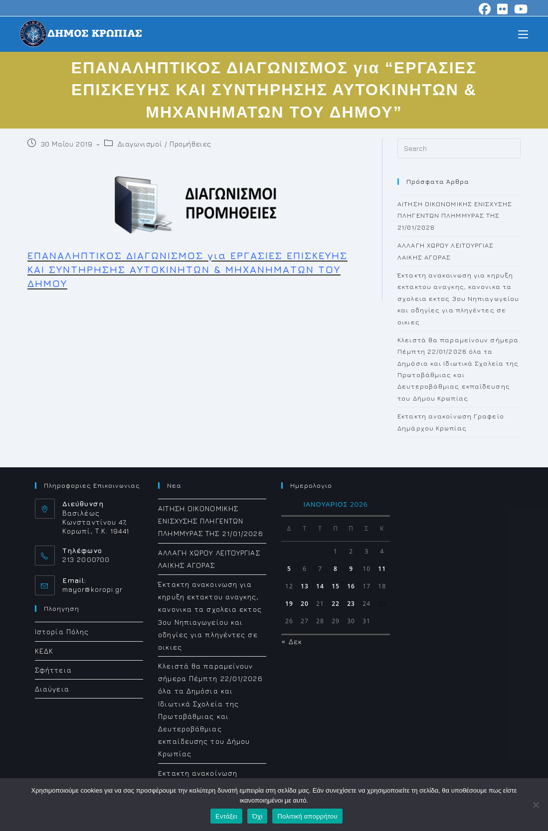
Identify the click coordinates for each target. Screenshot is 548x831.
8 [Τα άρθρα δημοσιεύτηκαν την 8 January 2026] (336, 568)
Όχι (257, 816)
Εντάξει (226, 816)
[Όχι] (536, 805)
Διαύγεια (52, 689)
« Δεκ (291, 641)
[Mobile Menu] (523, 33)
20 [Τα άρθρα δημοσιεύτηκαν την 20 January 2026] (305, 603)
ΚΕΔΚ (44, 651)
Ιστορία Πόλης (62, 631)
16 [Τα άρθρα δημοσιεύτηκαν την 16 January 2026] (351, 586)
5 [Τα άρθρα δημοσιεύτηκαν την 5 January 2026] (289, 568)
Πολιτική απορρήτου (307, 816)
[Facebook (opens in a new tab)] (485, 9)
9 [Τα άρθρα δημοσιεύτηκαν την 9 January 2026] (351, 568)
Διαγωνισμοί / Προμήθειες (164, 143)
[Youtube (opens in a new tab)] (519, 9)
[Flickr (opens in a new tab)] (502, 9)
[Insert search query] (459, 148)
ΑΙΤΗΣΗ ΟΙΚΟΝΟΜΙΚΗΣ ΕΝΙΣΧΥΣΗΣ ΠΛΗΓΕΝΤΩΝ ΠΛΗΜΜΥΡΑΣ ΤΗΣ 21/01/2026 (454, 215)
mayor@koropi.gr (92, 589)
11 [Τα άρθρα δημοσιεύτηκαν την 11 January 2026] (382, 568)
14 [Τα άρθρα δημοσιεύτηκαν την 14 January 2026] (320, 586)
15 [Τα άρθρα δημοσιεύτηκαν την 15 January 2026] (336, 586)
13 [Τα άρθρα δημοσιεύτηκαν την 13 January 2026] (305, 586)
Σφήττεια (53, 670)
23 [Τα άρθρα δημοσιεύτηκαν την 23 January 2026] (351, 603)
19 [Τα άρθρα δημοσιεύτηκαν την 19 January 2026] (289, 603)
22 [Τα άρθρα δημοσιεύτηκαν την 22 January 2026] (336, 603)
